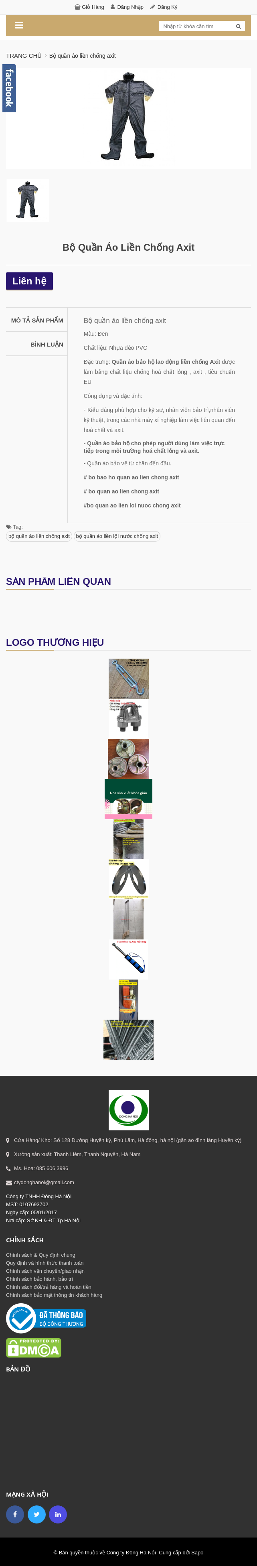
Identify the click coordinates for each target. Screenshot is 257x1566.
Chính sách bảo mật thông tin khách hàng (54, 1293)
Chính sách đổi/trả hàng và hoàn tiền (48, 1285)
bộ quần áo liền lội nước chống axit (117, 534)
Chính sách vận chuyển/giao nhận (45, 1269)
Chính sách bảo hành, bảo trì (39, 1277)
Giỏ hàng (93, 7)
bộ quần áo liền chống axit (39, 534)
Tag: (14, 525)
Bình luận (46, 342)
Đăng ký (168, 7)
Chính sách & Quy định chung (40, 1253)
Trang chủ (24, 55)
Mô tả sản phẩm (37, 318)
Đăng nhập (130, 7)
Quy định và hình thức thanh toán (44, 1261)
